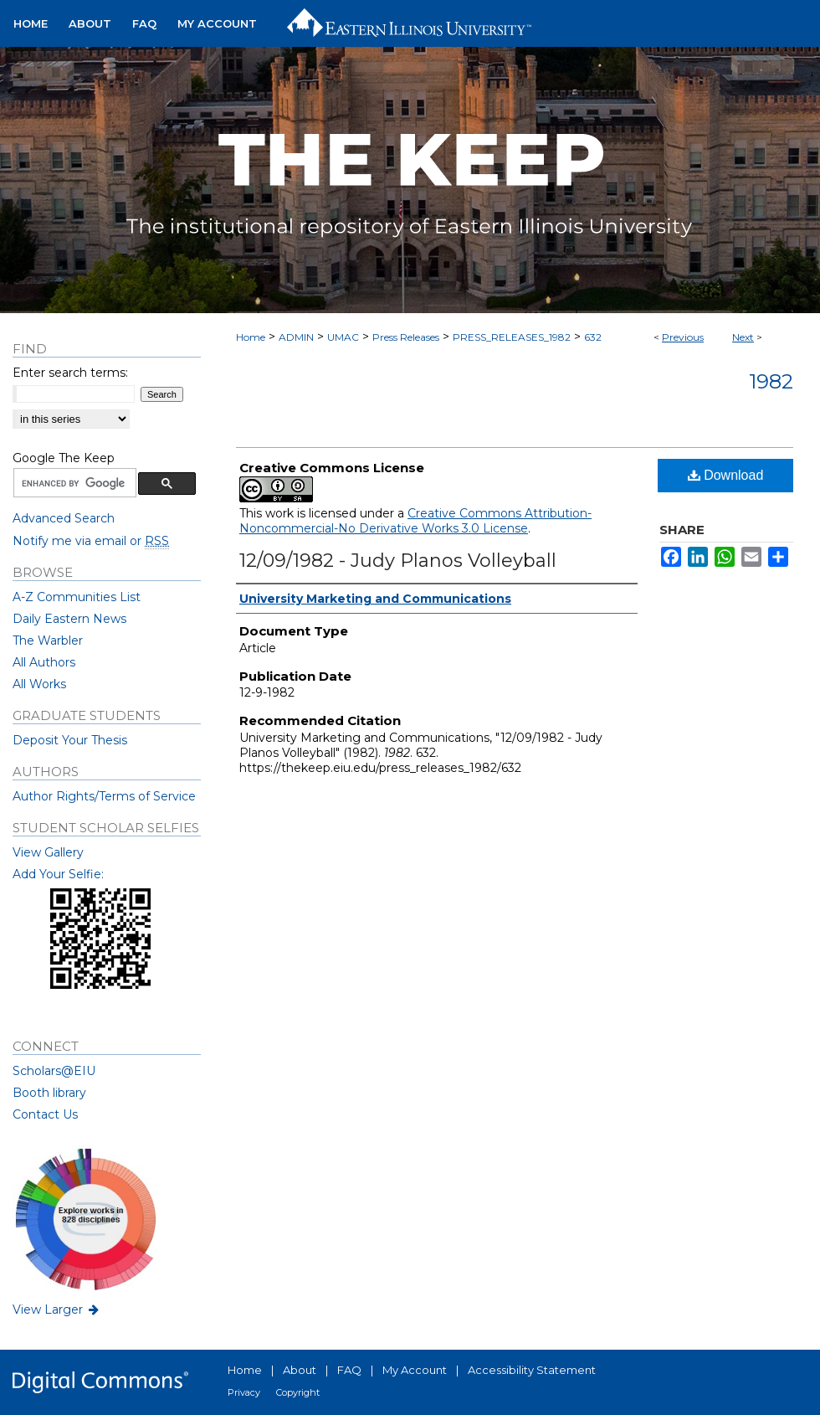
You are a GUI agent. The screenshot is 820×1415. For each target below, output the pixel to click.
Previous (683, 337)
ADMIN (296, 337)
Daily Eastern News (69, 618)
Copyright (298, 1392)
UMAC (343, 337)
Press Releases (405, 337)
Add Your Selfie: (58, 874)
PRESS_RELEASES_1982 (512, 337)
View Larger (57, 1309)
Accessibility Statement (532, 1369)
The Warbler (48, 640)
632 (593, 337)
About (299, 1369)
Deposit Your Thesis (70, 740)
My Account (414, 1369)
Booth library (49, 1092)
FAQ (349, 1369)
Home (250, 337)
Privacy (244, 1392)
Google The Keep (64, 458)
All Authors (44, 662)
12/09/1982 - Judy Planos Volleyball (397, 560)
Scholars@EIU (54, 1070)
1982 (771, 381)
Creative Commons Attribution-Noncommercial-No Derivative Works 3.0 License (415, 521)
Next (743, 337)
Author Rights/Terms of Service (104, 796)
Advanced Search (64, 518)
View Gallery (48, 852)
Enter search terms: (70, 372)
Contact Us (45, 1114)
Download (726, 475)
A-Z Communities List (77, 597)
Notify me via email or (91, 540)
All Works (39, 684)
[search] (73, 483)
